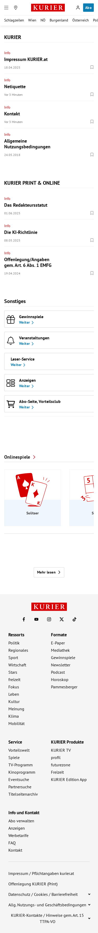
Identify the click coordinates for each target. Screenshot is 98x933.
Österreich (80, 20)
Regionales (18, 650)
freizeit (14, 679)
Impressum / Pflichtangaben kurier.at (41, 873)
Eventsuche (18, 779)
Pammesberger (64, 686)
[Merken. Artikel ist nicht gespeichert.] (92, 67)
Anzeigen (16, 828)
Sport (13, 657)
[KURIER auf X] (61, 619)
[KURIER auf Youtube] (36, 619)
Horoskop (59, 679)
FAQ (12, 842)
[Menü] (6, 7)
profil (56, 757)
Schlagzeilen (14, 20)
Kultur (14, 701)
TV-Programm (20, 764)
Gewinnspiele (63, 657)
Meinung (16, 708)
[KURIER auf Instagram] (49, 619)
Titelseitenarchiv (23, 794)
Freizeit (57, 772)
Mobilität (16, 723)
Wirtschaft (17, 664)
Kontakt (15, 850)
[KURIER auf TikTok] (74, 619)
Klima (13, 716)
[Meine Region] (15, 7)
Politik (14, 642)
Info (7, 53)
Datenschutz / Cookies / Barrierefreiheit (43, 894)
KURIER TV (61, 750)
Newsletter (60, 664)
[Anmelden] (78, 7)
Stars (12, 672)
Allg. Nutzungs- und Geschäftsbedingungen (47, 904)
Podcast (58, 672)
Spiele (14, 757)
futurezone (60, 764)
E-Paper (58, 642)
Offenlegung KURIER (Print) (32, 883)
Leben (13, 694)
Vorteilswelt (19, 750)
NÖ (43, 20)
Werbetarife (18, 835)
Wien (32, 20)
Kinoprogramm (21, 772)
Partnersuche (19, 786)
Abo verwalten (21, 820)
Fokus (13, 686)
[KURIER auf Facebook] (24, 619)
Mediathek (60, 650)
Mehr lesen (49, 572)
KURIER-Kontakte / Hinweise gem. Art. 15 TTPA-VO (47, 918)
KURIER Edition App (69, 779)
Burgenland (59, 20)
